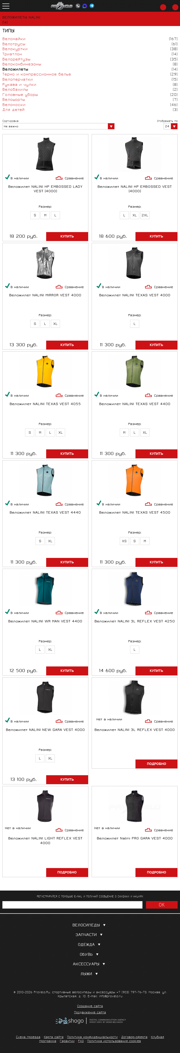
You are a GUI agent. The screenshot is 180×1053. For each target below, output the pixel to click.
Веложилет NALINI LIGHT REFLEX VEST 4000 (45, 841)
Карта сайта (54, 1037)
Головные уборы (20, 95)
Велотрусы (13, 44)
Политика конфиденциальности (92, 1037)
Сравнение (74, 179)
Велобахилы (15, 89)
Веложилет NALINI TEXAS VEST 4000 (134, 295)
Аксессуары (90, 964)
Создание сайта (90, 1006)
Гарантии (67, 1041)
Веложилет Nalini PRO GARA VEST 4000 (135, 839)
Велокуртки (15, 49)
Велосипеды (90, 925)
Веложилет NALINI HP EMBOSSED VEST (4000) (135, 189)
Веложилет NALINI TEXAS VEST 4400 (134, 404)
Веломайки (14, 39)
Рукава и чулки (19, 85)
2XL (145, 216)
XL (134, 216)
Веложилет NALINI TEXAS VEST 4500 (134, 513)
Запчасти (90, 935)
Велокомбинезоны (21, 64)
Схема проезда (28, 1037)
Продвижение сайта (90, 1013)
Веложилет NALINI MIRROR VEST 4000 (45, 295)
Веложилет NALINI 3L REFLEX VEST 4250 (134, 622)
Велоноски (14, 105)
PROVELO (62, 6)
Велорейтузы (16, 59)
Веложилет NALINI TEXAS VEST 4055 (45, 404)
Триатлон (12, 54)
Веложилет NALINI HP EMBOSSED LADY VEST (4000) (45, 189)
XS (124, 541)
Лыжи (90, 974)
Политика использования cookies (114, 1041)
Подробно (156, 764)
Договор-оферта (134, 1037)
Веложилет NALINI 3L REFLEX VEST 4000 (134, 730)
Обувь (90, 954)
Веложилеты (15, 69)
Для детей (13, 110)
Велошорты (13, 100)
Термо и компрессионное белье (36, 74)
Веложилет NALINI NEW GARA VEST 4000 (45, 730)
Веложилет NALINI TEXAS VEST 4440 (45, 513)
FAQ (81, 1041)
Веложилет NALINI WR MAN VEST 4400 (45, 622)
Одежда (90, 945)
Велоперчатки (17, 79)
